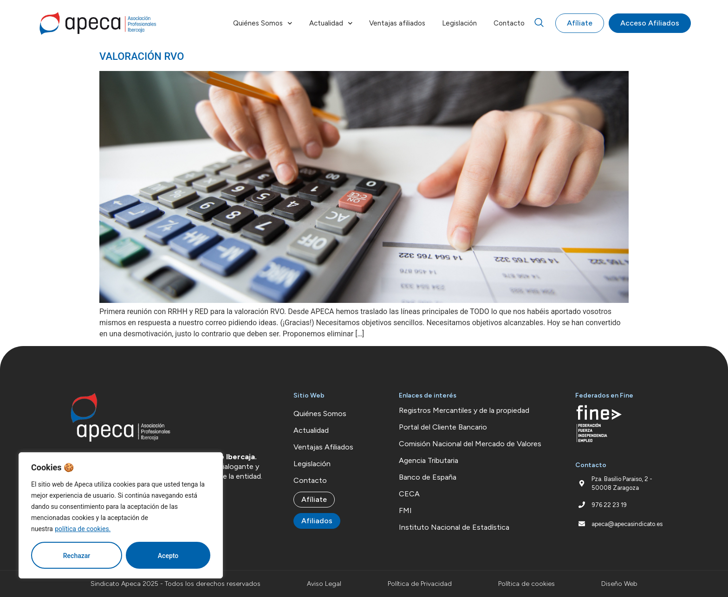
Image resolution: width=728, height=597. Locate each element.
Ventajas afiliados (397, 23)
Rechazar (76, 555)
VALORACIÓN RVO (141, 56)
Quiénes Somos (262, 23)
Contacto (509, 23)
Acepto (168, 555)
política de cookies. (82, 529)
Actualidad (331, 23)
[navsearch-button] (539, 23)
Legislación (459, 23)
